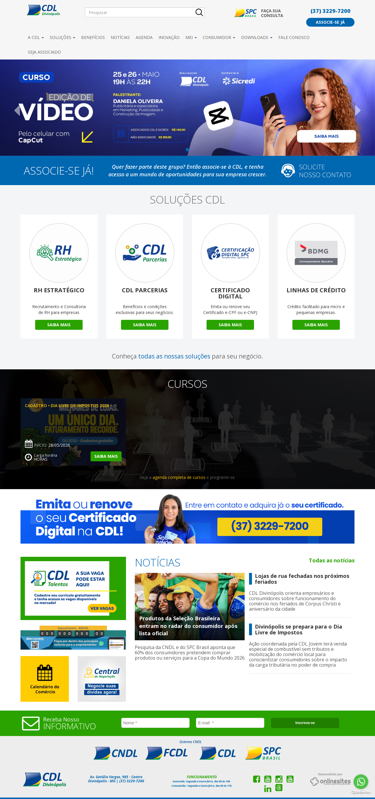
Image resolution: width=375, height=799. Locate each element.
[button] (28, 107)
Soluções (62, 37)
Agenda (144, 37)
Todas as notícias (331, 560)
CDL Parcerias (145, 290)
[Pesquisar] (144, 12)
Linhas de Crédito (316, 290)
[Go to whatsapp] (361, 781)
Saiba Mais (59, 324)
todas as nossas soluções (174, 356)
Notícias (120, 37)
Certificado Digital (230, 293)
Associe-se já (330, 22)
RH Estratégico (59, 290)
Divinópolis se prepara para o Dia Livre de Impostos (298, 629)
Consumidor (219, 37)
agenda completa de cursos (179, 477)
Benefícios (93, 37)
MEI (191, 37)
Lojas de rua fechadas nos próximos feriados (302, 578)
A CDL (36, 37)
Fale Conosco (294, 37)
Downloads (256, 37)
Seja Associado (44, 52)
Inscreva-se (305, 723)
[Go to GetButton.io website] (361, 793)
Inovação (169, 37)
